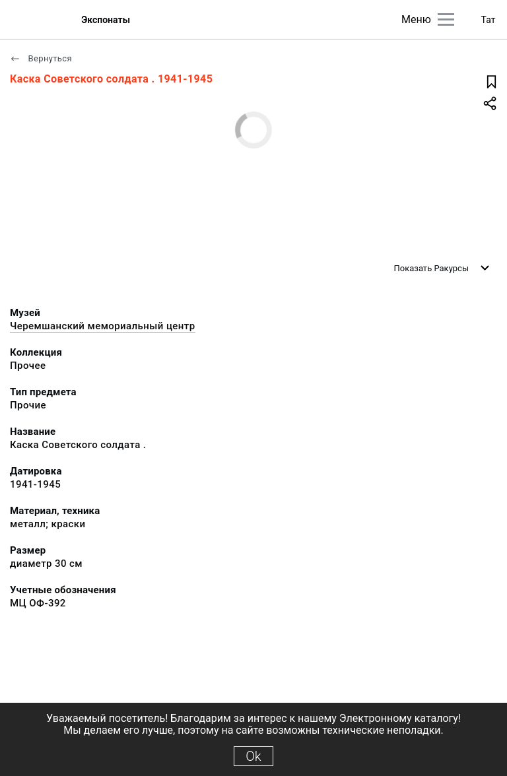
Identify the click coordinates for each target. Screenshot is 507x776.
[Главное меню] (446, 19)
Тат (488, 20)
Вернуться (41, 58)
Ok (253, 756)
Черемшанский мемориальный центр (102, 326)
